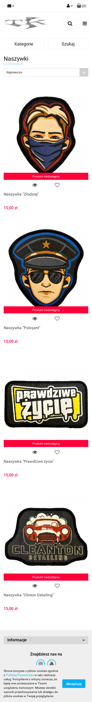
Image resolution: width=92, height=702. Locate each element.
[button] (81, 6)
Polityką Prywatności (20, 675)
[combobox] (46, 72)
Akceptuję (74, 684)
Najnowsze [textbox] (14, 72)
